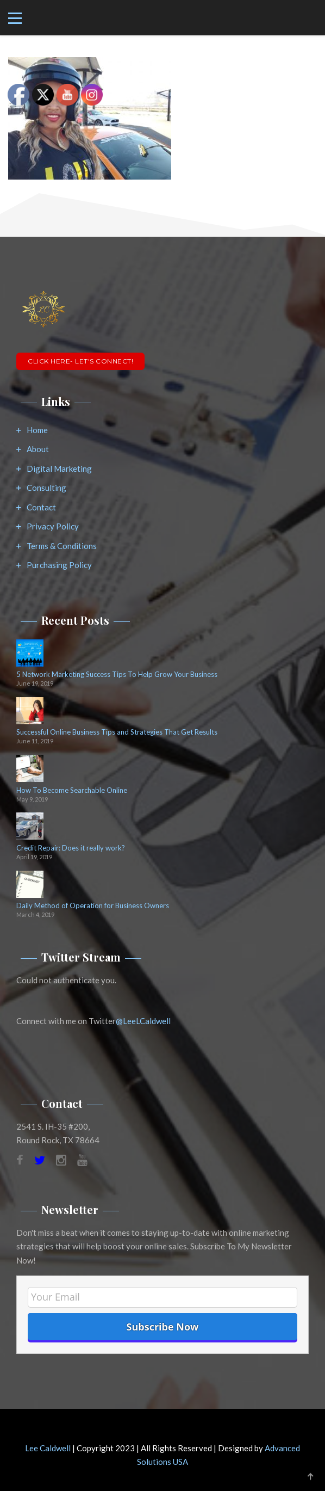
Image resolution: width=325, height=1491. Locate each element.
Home (37, 430)
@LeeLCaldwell (143, 1021)
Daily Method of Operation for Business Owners (92, 906)
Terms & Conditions (62, 546)
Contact (41, 507)
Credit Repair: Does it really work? (70, 848)
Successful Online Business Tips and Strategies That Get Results (116, 732)
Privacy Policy (53, 526)
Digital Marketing (59, 468)
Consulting (46, 487)
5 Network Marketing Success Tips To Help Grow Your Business (116, 674)
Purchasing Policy (59, 565)
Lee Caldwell (48, 1448)
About (38, 449)
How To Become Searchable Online (71, 790)
